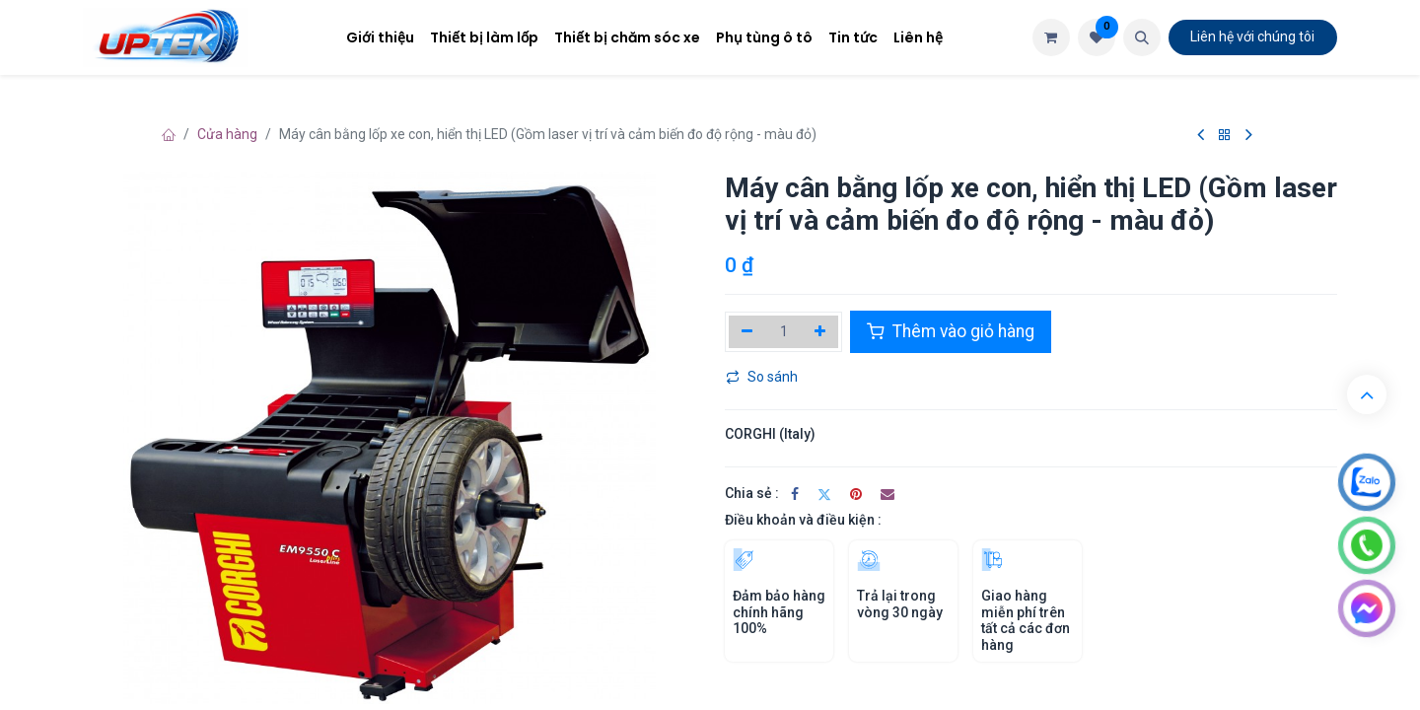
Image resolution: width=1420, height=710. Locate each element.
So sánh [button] (762, 377)
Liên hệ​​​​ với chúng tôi (1252, 36)
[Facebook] (795, 494)
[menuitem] (380, 38)
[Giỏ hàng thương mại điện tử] (1051, 37)
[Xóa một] (747, 331)
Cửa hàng (227, 134)
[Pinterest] (856, 494)
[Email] (887, 494)
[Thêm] (821, 331)
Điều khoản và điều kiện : (803, 520)
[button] (1142, 37)
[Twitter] (824, 494)
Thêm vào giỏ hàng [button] (950, 331)
